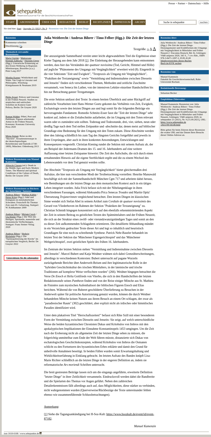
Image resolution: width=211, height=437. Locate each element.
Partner (181, 3)
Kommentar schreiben (16, 42)
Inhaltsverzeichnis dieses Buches (176, 60)
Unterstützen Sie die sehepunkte (22, 258)
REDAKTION (67, 22)
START (10, 22)
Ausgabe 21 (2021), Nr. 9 (35, 28)
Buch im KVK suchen (171, 63)
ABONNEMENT (29, 22)
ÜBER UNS (49, 22)
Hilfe (206, 3)
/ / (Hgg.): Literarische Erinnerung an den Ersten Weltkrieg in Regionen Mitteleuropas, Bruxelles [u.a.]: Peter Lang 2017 (22, 64)
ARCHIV (140, 22)
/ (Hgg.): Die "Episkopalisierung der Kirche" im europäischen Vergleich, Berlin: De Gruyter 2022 (22, 238)
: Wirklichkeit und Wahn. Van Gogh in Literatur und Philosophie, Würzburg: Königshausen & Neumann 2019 (21, 81)
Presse (172, 3)
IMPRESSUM (122, 22)
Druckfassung (14, 46)
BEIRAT (84, 22)
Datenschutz (194, 3)
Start (19, 28)
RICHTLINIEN (102, 22)
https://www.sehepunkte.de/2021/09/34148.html (173, 123)
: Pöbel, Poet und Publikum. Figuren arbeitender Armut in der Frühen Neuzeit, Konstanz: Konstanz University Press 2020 (21, 121)
